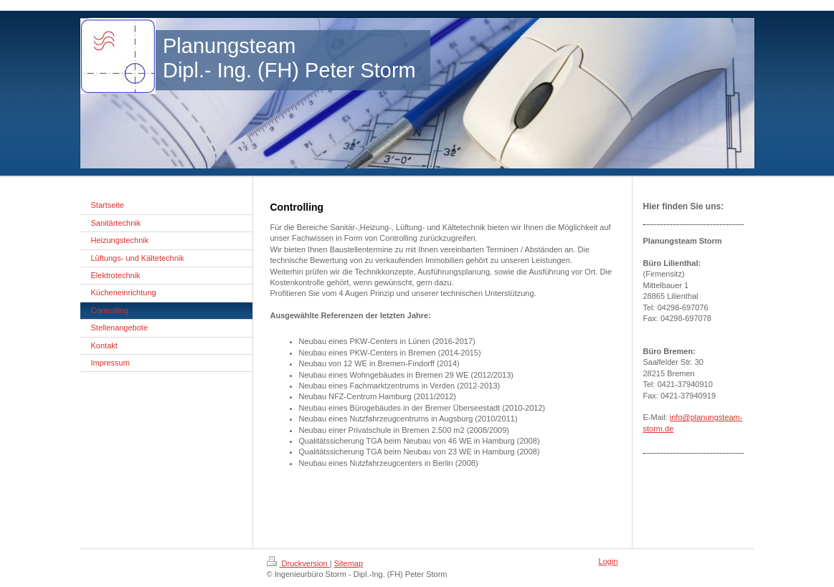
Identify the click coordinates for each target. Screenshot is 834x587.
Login (608, 561)
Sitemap (348, 563)
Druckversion (298, 563)
